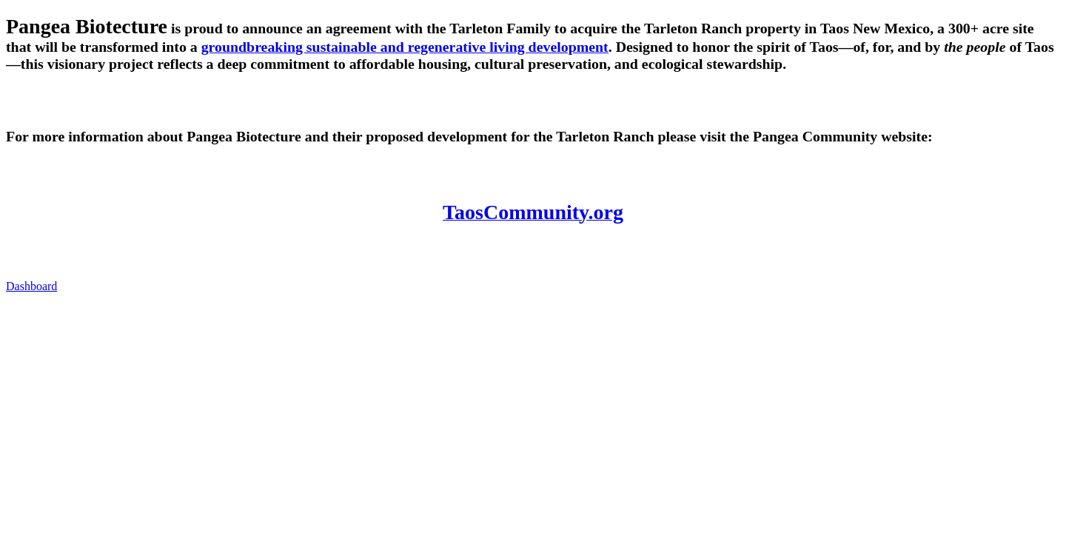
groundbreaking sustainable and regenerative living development (405, 46)
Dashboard (31, 286)
